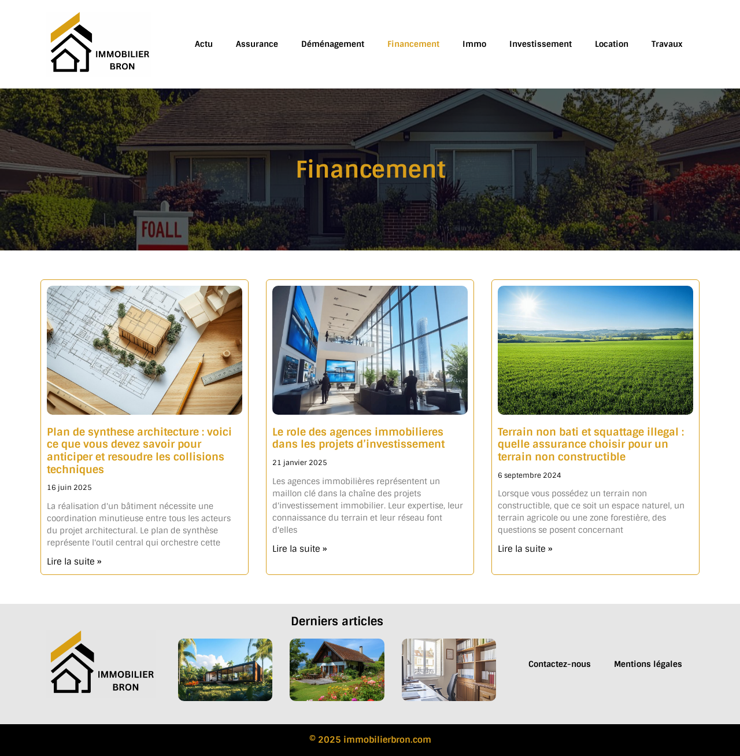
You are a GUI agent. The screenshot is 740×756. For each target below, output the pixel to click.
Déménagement (332, 44)
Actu (204, 44)
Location (611, 44)
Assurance (257, 44)
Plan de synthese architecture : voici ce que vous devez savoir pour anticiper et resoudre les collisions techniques (139, 451)
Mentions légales (648, 664)
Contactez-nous (559, 664)
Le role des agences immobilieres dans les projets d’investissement (358, 438)
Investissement (540, 44)
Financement (413, 44)
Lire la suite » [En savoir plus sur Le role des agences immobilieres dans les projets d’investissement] (299, 549)
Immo (474, 44)
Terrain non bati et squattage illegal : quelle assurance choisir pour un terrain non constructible (591, 444)
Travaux (667, 44)
